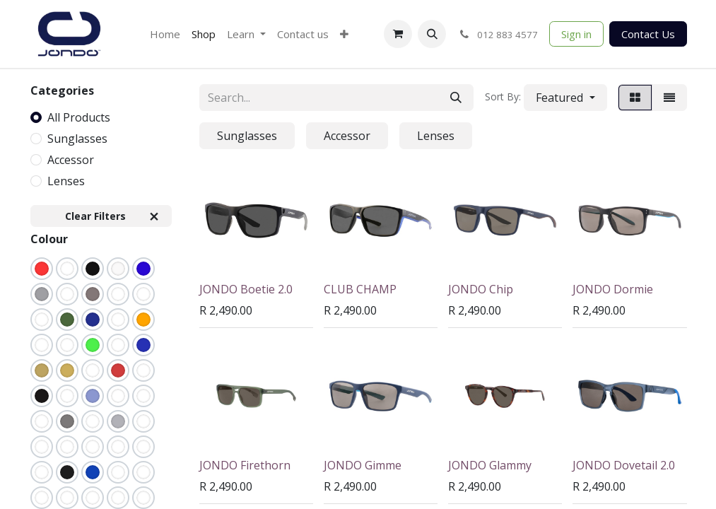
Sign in (576, 34)
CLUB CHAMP (360, 289)
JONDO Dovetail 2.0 (624, 465)
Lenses (66, 181)
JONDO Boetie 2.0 (246, 289)
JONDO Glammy (490, 465)
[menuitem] (165, 34)
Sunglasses (77, 138)
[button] (432, 34)
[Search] (456, 97)
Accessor (70, 160)
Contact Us (648, 34)
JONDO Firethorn (244, 465)
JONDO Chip (480, 289)
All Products (78, 117)
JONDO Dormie (613, 289)
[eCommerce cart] (398, 34)
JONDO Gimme (362, 465)
